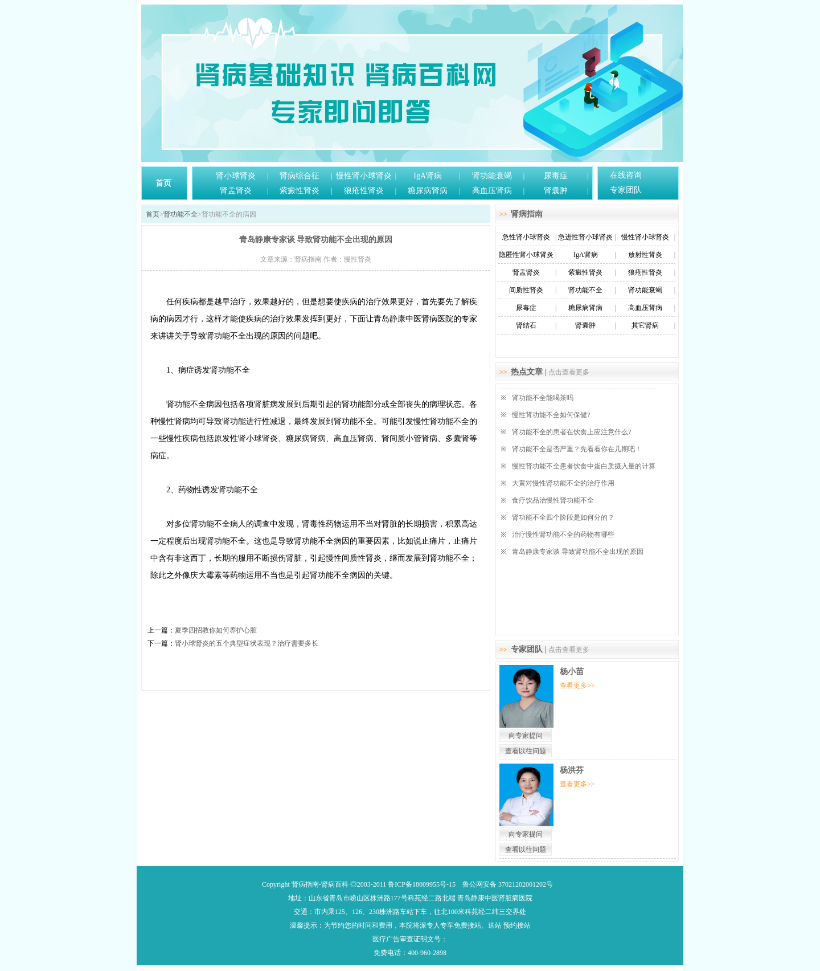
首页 (163, 183)
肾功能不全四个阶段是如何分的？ (563, 517)
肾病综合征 (299, 176)
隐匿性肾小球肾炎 (526, 255)
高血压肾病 (492, 190)
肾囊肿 (556, 190)
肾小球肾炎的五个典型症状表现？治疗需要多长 (246, 643)
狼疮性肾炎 (364, 190)
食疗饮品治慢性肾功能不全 (553, 500)
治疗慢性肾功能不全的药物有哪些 (563, 534)
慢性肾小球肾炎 (364, 176)
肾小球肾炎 (236, 176)
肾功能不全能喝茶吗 (542, 398)
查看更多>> (577, 686)
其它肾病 (645, 325)
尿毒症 (556, 176)
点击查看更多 (568, 372)
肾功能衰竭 (492, 176)
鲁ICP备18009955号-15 (422, 884)
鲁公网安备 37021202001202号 (507, 884)
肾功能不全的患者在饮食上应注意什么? (571, 432)
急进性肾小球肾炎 (585, 237)
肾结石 (526, 325)
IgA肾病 (427, 176)
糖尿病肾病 (428, 190)
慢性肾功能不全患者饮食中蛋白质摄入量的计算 (583, 466)
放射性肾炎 (645, 255)
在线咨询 (626, 175)
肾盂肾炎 (236, 190)
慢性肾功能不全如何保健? (551, 415)
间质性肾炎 (526, 290)
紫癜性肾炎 (299, 190)
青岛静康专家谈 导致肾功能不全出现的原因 (577, 552)
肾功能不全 (180, 214)
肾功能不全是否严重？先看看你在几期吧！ (577, 449)
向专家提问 (526, 736)
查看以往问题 (525, 751)
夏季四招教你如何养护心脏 (216, 630)
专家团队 (626, 190)
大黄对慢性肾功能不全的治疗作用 (563, 483)
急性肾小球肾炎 (526, 237)
